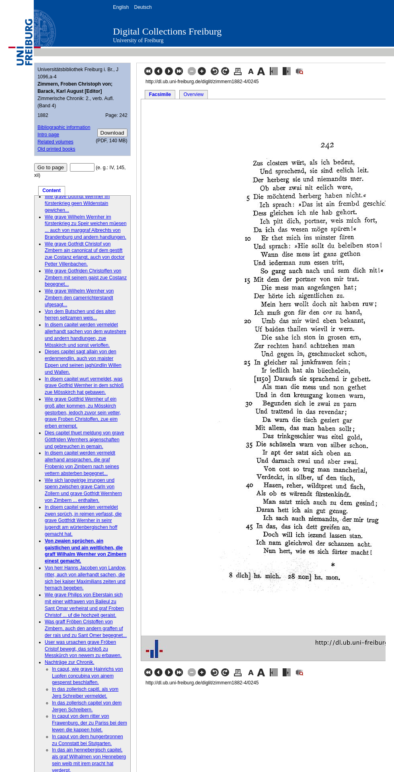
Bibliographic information (63, 127)
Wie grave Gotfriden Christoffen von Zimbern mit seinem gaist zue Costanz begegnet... (86, 277)
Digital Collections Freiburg (167, 31)
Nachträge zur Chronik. (69, 662)
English (121, 7)
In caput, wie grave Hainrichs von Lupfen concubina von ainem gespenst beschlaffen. (87, 676)
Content (52, 190)
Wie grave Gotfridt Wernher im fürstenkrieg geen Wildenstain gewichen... (77, 203)
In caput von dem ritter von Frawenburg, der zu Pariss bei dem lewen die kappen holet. (89, 723)
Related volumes (55, 142)
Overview (193, 94)
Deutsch (143, 7)
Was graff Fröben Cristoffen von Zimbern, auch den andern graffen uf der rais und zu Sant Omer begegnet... (86, 628)
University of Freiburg (138, 40)
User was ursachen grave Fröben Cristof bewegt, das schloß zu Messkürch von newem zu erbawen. (83, 649)
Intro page (48, 134)
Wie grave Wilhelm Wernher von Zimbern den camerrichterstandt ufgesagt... (79, 297)
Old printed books (56, 149)
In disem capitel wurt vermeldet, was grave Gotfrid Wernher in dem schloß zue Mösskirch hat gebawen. (84, 385)
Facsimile (160, 94)
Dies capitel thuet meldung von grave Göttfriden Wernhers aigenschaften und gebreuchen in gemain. (84, 439)
